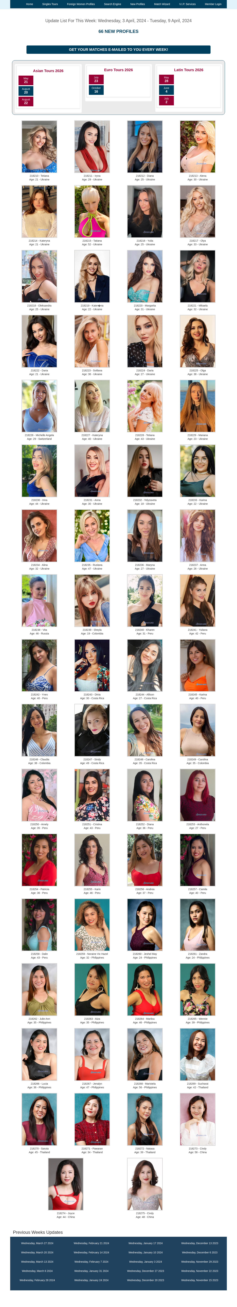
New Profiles (137, 4)
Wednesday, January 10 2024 (145, 1252)
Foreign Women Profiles (81, 4)
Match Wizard (162, 4)
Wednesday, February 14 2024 (91, 1252)
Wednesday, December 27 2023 (145, 1270)
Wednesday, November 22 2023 (199, 1270)
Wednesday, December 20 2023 (145, 1280)
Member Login (213, 4)
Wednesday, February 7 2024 (91, 1261)
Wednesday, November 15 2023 (199, 1280)
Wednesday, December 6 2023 (200, 1252)
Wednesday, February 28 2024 (37, 1280)
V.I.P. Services (187, 4)
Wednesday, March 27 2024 (37, 1243)
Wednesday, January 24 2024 (91, 1280)
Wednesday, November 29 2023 (199, 1261)
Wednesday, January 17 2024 (145, 1243)
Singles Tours (50, 4)
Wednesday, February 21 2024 (91, 1243)
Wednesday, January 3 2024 (145, 1261)
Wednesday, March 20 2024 (37, 1252)
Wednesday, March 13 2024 (37, 1261)
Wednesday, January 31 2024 (91, 1270)
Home (29, 4)
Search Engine (112, 4)
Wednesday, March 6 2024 (37, 1270)
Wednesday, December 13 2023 (199, 1243)
